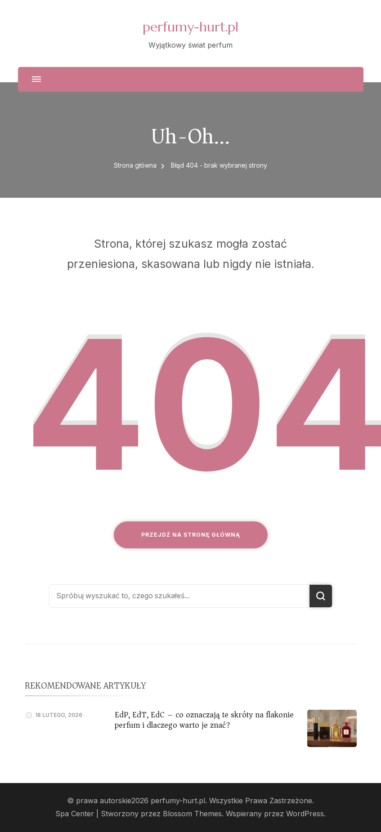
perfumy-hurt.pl (190, 26)
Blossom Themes (192, 814)
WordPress (305, 814)
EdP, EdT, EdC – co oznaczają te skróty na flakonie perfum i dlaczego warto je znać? (204, 719)
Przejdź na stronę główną (190, 534)
